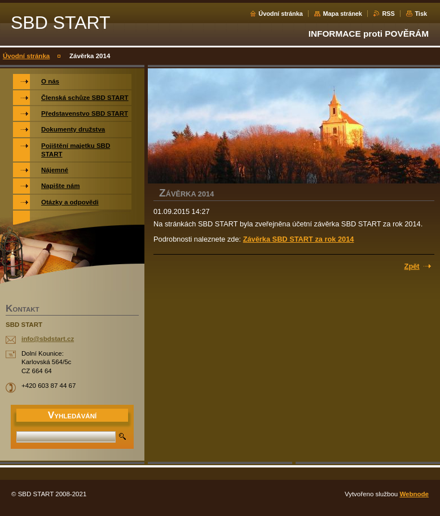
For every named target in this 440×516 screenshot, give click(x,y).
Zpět (412, 266)
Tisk (421, 13)
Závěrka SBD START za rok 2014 (298, 239)
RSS (388, 13)
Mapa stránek (342, 13)
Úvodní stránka (280, 13)
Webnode (414, 494)
